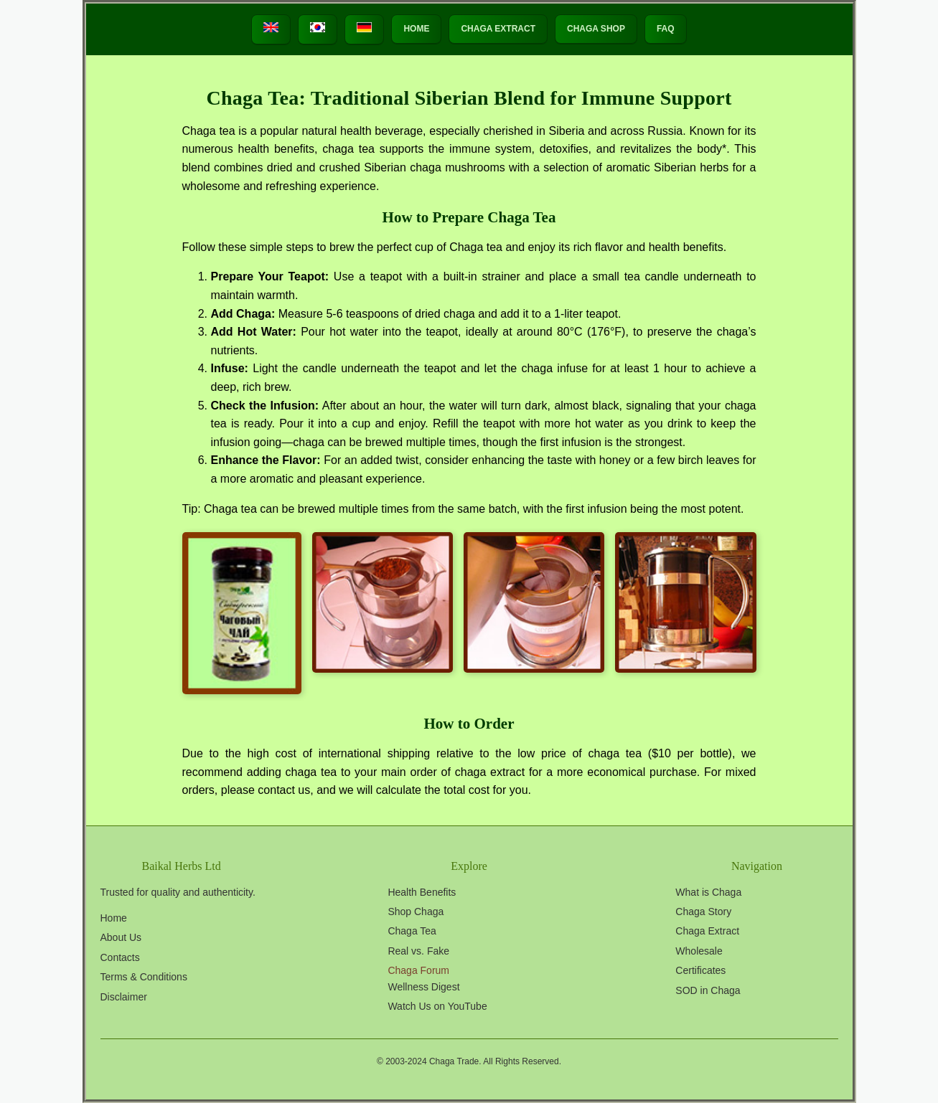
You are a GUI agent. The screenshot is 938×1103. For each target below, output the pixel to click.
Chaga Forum (418, 970)
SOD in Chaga (707, 990)
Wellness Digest (423, 987)
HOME (416, 29)
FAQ (666, 29)
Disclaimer (123, 997)
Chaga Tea (412, 931)
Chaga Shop (596, 29)
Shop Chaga (416, 911)
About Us (121, 937)
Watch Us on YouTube (437, 1006)
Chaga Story (703, 911)
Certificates (700, 970)
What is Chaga (708, 892)
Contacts (120, 957)
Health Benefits (422, 892)
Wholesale (698, 951)
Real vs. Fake (418, 951)
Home (113, 918)
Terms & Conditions (143, 977)
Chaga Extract (498, 29)
